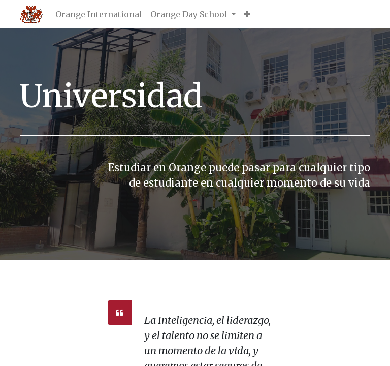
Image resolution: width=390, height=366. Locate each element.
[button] (247, 14)
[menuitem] (98, 14)
